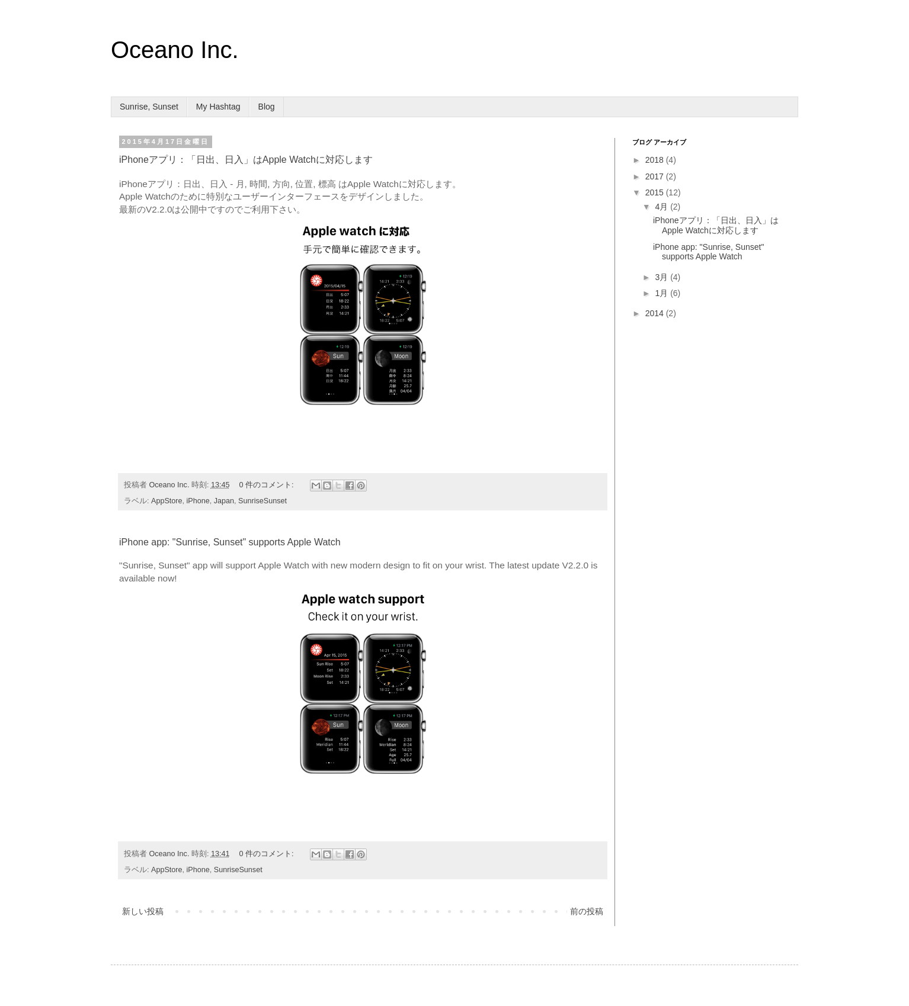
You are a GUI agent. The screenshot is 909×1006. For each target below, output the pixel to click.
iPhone (198, 501)
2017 (655, 176)
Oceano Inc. (175, 50)
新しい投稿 (143, 911)
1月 (662, 293)
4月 (662, 206)
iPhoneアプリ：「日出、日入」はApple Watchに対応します (246, 160)
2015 (655, 192)
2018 (655, 160)
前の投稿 (586, 911)
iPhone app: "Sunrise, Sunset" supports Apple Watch (230, 542)
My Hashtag (218, 106)
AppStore (167, 501)
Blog (266, 106)
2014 (655, 313)
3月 (662, 277)
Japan (224, 501)
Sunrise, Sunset (149, 106)
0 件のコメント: (267, 485)
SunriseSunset (262, 501)
